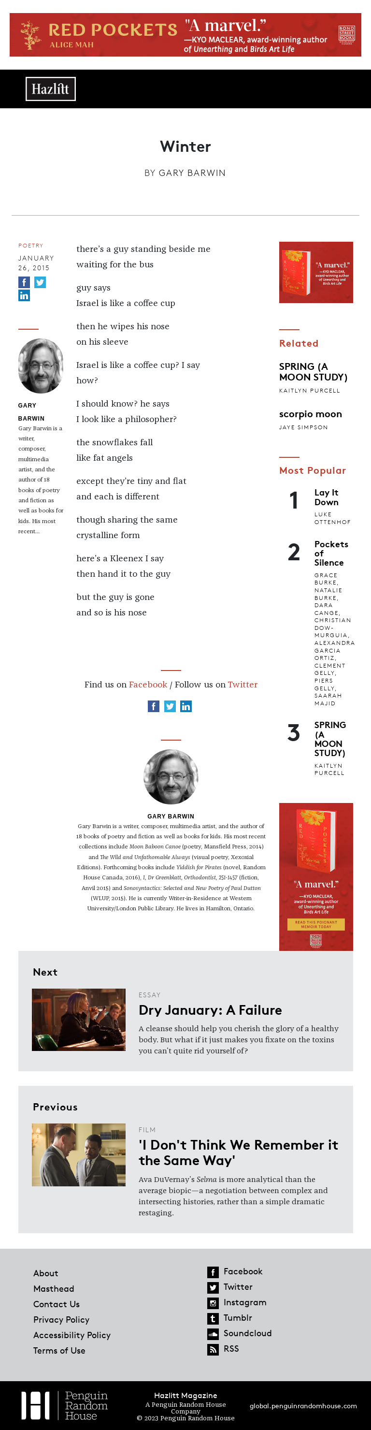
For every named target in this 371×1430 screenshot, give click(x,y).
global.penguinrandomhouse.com (303, 1405)
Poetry (31, 245)
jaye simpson (303, 427)
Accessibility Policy (72, 1334)
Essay (150, 995)
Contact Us (56, 1304)
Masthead (53, 1288)
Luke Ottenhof (332, 518)
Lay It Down (326, 496)
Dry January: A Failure (210, 1009)
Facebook (148, 685)
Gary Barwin (193, 172)
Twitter (242, 685)
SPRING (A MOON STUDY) (313, 371)
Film (148, 1129)
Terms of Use (59, 1350)
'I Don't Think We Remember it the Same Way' (239, 1151)
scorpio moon (310, 413)
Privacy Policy (61, 1319)
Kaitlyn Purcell (310, 390)
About (45, 1273)
